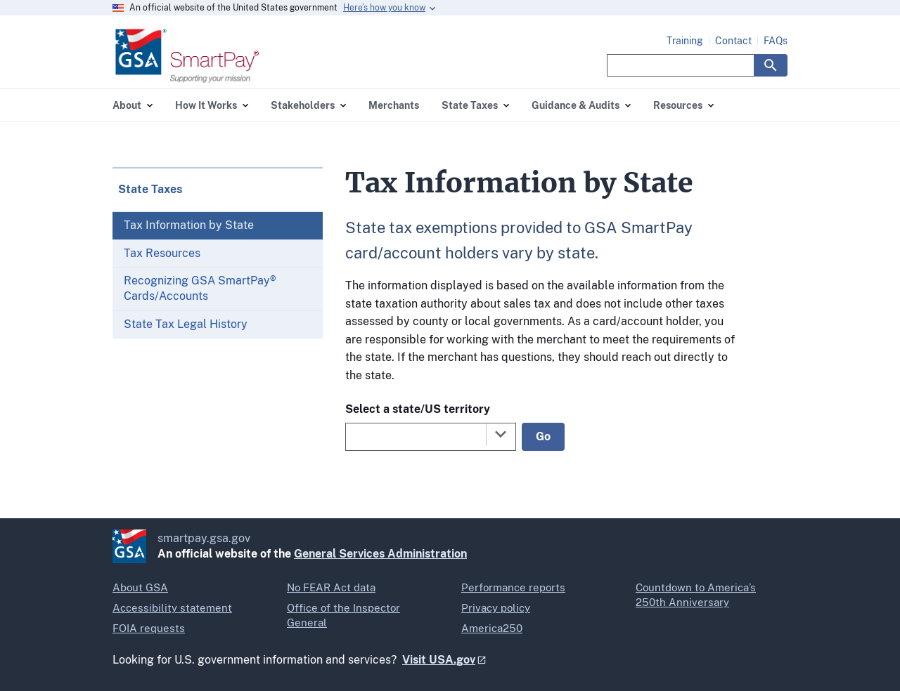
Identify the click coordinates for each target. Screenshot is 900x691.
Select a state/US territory (417, 409)
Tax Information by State (189, 225)
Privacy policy (495, 608)
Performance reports (513, 587)
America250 (491, 628)
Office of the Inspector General (343, 615)
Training (685, 41)
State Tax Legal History (186, 324)
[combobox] (430, 437)
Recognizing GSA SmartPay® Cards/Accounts (200, 288)
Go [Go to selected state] (543, 436)
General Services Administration (380, 553)
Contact (733, 41)
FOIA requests (148, 628)
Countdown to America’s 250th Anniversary (696, 594)
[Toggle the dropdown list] (500, 434)
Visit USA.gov (438, 659)
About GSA (140, 587)
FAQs (776, 41)
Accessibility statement (172, 608)
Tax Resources (162, 253)
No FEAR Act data (331, 587)
